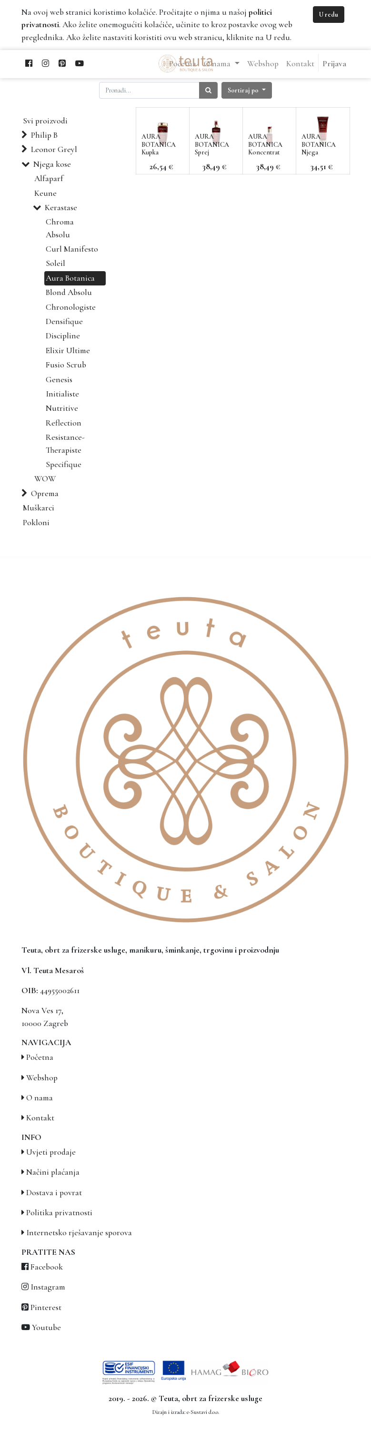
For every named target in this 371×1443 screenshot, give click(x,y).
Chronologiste (71, 307)
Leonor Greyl (54, 149)
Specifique (63, 464)
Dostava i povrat (54, 1193)
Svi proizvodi (45, 121)
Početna (39, 1057)
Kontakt (40, 1118)
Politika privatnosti (59, 1213)
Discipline (63, 336)
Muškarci (38, 508)
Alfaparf (48, 178)
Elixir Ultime (68, 351)
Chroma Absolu (60, 228)
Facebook (46, 1267)
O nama (39, 1098)
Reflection (63, 423)
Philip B (44, 135)
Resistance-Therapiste (65, 443)
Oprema (45, 493)
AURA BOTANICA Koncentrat (265, 144)
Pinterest (45, 1307)
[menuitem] (182, 64)
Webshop (42, 1078)
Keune (45, 193)
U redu (328, 14)
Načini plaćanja (53, 1172)
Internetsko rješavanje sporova (79, 1233)
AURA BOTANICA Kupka (158, 144)
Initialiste (62, 394)
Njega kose (52, 164)
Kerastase (61, 208)
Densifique (64, 321)
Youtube (46, 1327)
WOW (45, 479)
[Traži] (208, 90)
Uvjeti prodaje (51, 1152)
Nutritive (62, 408)
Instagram (47, 1287)
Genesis (59, 380)
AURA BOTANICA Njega (318, 144)
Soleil (55, 263)
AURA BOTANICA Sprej (212, 144)
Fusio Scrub (66, 365)
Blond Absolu (69, 292)
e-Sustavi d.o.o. (203, 1412)
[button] (246, 90)
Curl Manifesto (72, 249)
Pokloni (36, 523)
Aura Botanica (70, 278)
